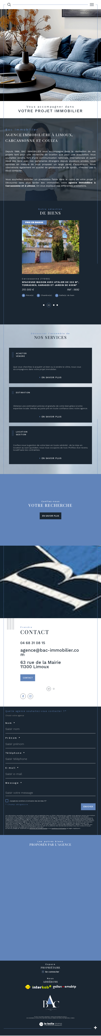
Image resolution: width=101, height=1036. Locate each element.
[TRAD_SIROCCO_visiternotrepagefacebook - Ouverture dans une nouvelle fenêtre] (23, 697)
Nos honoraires (31, 1018)
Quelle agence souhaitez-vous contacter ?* (36, 712)
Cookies (72, 1018)
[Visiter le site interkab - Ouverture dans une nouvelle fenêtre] (42, 987)
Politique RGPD (65, 1018)
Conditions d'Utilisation (59, 829)
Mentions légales (47, 1018)
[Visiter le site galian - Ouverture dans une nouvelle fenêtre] (64, 987)
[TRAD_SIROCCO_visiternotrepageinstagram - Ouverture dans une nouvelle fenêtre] (30, 697)
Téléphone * (15, 753)
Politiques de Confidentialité (38, 829)
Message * (13, 783)
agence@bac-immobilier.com (49, 652)
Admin (54, 1018)
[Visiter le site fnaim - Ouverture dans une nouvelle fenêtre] (28, 987)
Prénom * (13, 738)
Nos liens (58, 1018)
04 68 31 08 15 (32, 643)
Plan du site (39, 1018)
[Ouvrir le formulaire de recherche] (9, 4)
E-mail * (12, 768)
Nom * (10, 723)
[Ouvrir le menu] (92, 4)
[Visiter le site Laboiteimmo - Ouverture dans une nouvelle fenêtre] (50, 1027)
